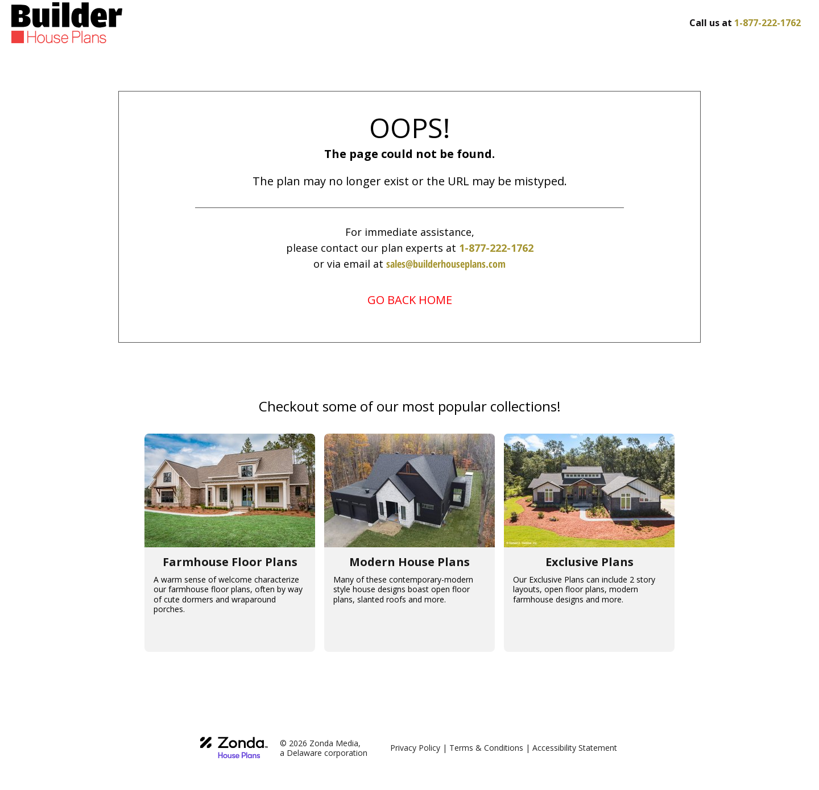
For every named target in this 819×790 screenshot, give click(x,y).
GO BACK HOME (409, 299)
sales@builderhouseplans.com (446, 264)
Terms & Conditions (486, 747)
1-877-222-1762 (496, 248)
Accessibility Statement (574, 747)
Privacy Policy (415, 747)
